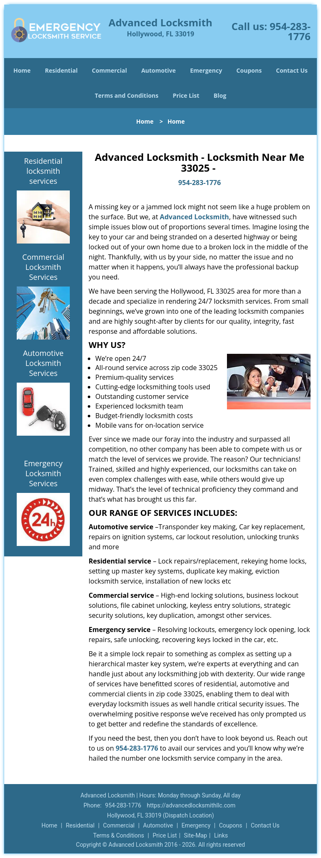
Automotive (158, 70)
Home (22, 70)
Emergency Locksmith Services (43, 473)
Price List (186, 95)
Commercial (109, 70)
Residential (61, 70)
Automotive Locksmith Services (43, 363)
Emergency (206, 70)
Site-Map (195, 835)
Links (221, 835)
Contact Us (292, 70)
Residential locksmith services (43, 171)
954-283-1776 (290, 31)
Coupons (249, 70)
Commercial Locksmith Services (43, 267)
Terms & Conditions (118, 835)
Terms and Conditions (126, 95)
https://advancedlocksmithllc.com (191, 805)
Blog (220, 95)
